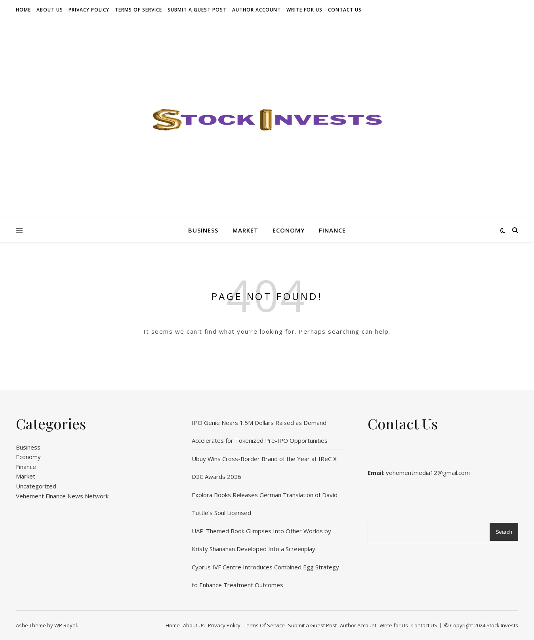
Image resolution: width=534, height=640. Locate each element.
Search (504, 532)
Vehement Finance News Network (62, 496)
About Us (49, 9)
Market (245, 230)
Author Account (256, 9)
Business (203, 230)
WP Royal (65, 625)
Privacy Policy (89, 9)
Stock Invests (502, 625)
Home (23, 9)
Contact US (345, 9)
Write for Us (304, 9)
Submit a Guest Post (197, 9)
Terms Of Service (138, 9)
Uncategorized (36, 486)
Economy (289, 230)
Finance (332, 230)
